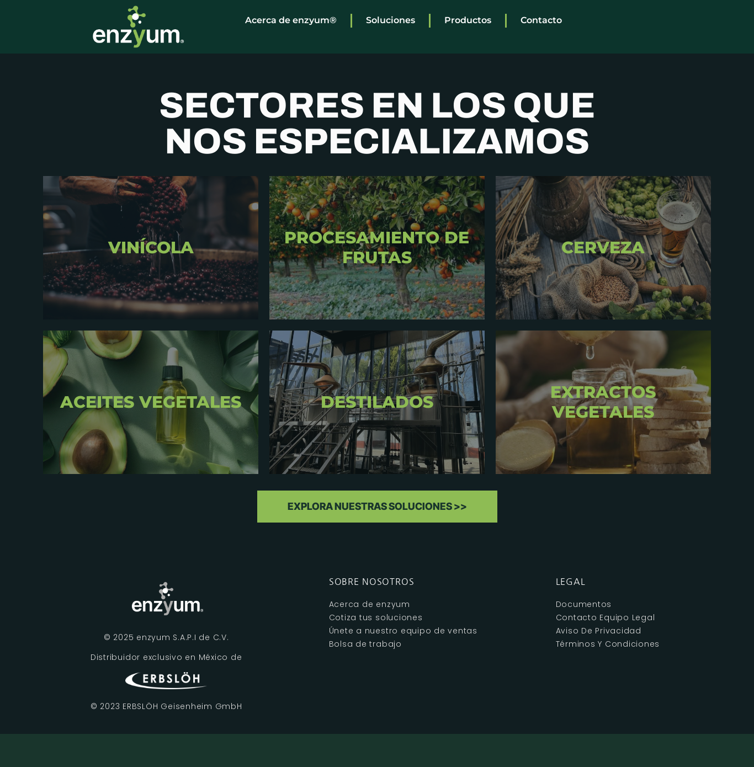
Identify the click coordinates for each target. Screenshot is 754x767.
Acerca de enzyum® (291, 20)
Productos (467, 20)
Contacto (541, 20)
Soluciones (390, 20)
